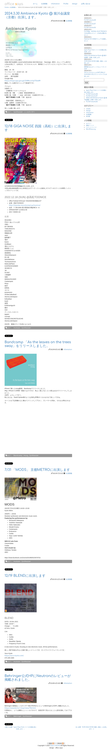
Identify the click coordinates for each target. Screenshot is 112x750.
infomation (67, 349)
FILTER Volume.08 (90, 20)
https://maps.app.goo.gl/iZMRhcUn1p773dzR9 (22, 81)
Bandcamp (18, 455)
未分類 (88, 116)
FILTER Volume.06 (90, 27)
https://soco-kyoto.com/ (14, 655)
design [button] (74, 4)
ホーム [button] (35, 4)
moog (26, 455)
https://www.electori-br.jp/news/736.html (20, 708)
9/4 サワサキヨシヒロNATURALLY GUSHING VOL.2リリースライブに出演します (95, 74)
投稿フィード (90, 125)
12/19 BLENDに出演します (25, 576)
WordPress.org (91, 129)
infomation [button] (55, 4)
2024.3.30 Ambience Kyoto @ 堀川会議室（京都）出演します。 (37, 15)
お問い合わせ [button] (85, 4)
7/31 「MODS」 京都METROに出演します (37, 470)
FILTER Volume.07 (90, 24)
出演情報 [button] (44, 4)
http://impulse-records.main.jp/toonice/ (24, 205)
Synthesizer (18, 112)
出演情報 (12, 7)
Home (7, 7)
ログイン (88, 123)
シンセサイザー (29, 112)
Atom (60, 743)
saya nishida (55, 745)
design (88, 110)
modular (17, 328)
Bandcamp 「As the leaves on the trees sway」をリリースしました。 (38, 344)
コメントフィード (91, 127)
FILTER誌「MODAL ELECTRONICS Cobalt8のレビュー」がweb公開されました (95, 33)
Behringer (17, 716)
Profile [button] (65, 4)
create (88, 109)
